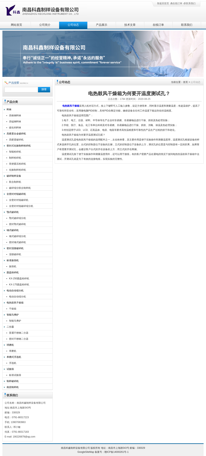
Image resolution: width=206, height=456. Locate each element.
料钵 (9, 109)
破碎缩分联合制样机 (20, 188)
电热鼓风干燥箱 (15, 302)
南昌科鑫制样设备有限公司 (46, 10)
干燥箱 (12, 308)
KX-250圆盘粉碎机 (19, 278)
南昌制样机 (13, 387)
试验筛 (10, 369)
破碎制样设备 (14, 175)
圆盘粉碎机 (13, 272)
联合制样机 (15, 182)
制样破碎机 (13, 381)
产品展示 (101, 24)
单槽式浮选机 (14, 357)
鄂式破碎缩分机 (17, 218)
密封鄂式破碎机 (17, 224)
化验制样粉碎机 (17, 169)
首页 (185, 82)
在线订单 (176, 3)
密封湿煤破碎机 (15, 248)
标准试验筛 (15, 375)
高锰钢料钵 (15, 121)
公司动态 (73, 24)
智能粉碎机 (15, 151)
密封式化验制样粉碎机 (19, 145)
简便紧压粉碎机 (17, 163)
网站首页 (16, 24)
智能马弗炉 (13, 314)
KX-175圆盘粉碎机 (19, 284)
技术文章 (130, 24)
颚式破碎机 (13, 212)
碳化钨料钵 (15, 127)
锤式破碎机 (13, 230)
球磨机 (10, 345)
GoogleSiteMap (85, 452)
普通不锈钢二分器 (18, 332)
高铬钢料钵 (15, 115)
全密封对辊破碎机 (16, 194)
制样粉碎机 (15, 157)
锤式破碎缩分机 (17, 236)
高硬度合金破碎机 (16, 133)
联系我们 (189, 3)
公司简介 (44, 24)
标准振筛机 (13, 260)
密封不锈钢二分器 (18, 338)
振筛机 (12, 266)
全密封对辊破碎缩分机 (21, 206)
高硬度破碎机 (16, 139)
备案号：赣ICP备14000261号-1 (112, 452)
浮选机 (12, 363)
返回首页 (163, 3)
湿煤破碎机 (15, 254)
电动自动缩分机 (15, 290)
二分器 (10, 326)
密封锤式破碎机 (17, 242)
